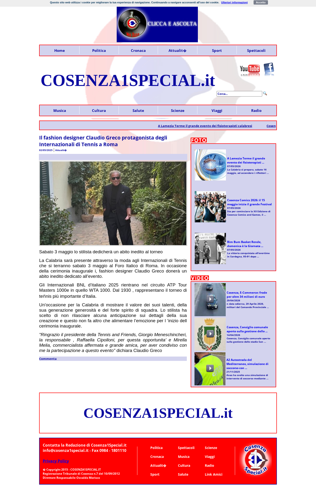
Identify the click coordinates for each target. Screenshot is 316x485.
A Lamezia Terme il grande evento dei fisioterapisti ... (246, 160)
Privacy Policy (56, 461)
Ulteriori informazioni (234, 2)
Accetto (261, 2)
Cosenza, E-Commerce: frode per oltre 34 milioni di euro (247, 295)
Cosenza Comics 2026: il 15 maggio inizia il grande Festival (249, 202)
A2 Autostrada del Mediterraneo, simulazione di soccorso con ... (247, 364)
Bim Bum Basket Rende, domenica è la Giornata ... (245, 244)
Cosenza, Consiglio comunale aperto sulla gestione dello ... (247, 329)
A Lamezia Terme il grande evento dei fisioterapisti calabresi (208, 126)
